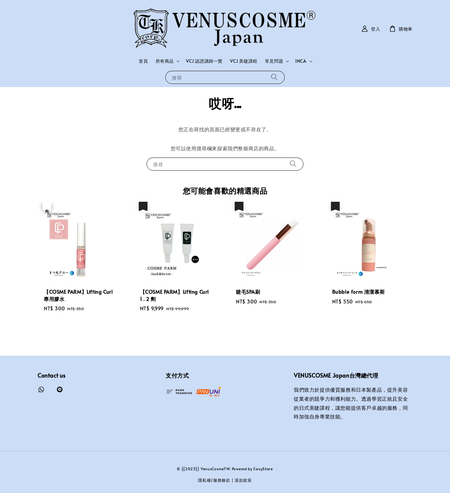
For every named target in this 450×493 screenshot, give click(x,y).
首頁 (143, 61)
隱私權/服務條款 (214, 480)
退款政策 (243, 480)
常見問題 (274, 61)
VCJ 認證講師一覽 (204, 61)
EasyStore (263, 468)
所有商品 (165, 61)
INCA (300, 61)
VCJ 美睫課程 (244, 61)
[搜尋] (274, 77)
